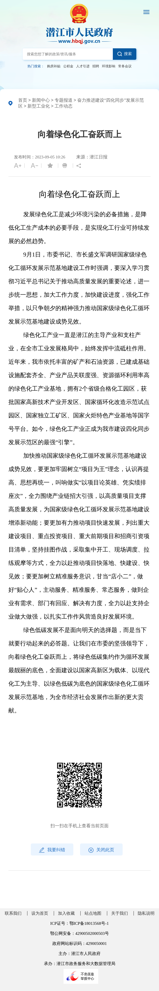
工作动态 (64, 106)
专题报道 (64, 100)
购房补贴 (53, 66)
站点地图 (93, 913)
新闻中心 (41, 100)
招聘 (95, 66)
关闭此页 (101, 850)
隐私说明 (146, 913)
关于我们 (119, 913)
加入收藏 (66, 913)
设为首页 (39, 913)
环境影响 (108, 66)
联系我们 (13, 913)
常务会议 (125, 66)
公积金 (68, 66)
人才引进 (83, 66)
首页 (22, 100)
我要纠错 (52, 850)
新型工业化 (38, 106)
